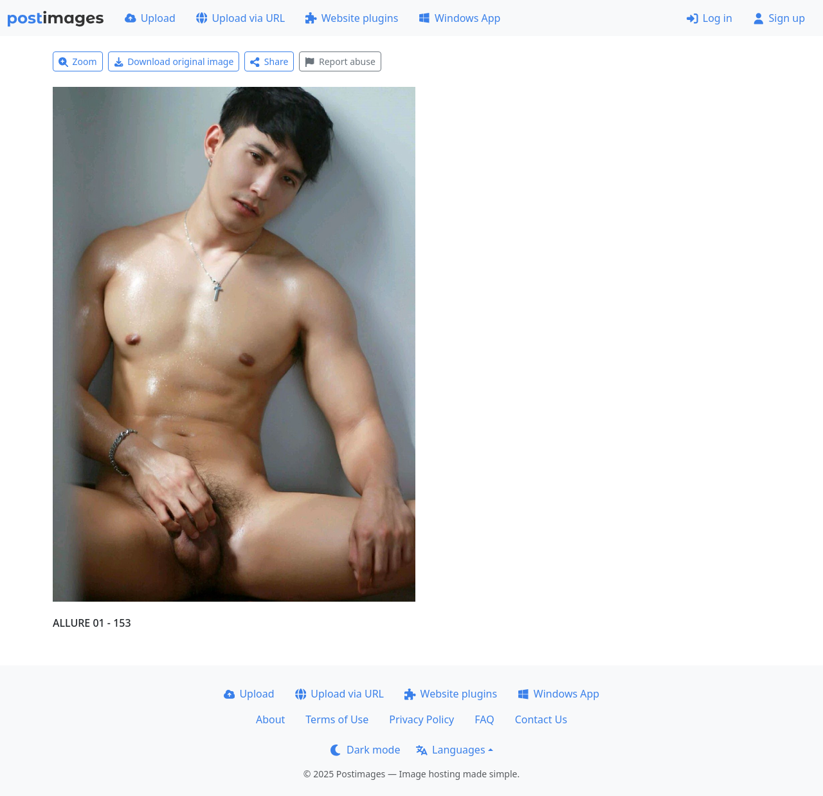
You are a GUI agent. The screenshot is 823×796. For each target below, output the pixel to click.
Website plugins (351, 18)
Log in (709, 18)
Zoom (78, 61)
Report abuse (340, 61)
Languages (450, 750)
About (270, 719)
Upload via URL (240, 18)
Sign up (779, 18)
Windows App (459, 18)
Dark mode (365, 750)
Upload (150, 18)
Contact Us (541, 719)
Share (269, 61)
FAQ (484, 719)
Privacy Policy (421, 719)
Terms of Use (336, 719)
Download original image (174, 61)
